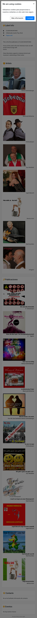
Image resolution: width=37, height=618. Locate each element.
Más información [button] (17, 18)
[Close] (34, 3)
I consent (30, 18)
